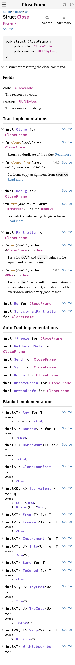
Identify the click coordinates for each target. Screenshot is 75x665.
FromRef (30, 522)
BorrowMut (32, 445)
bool (41, 250)
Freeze (22, 338)
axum (7, 12)
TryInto (37, 608)
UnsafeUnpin (26, 383)
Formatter (14, 209)
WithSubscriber (38, 646)
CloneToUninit (37, 466)
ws (26, 12)
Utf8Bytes (47, 51)
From (27, 514)
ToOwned (30, 570)
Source (8, 29)
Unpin (19, 375)
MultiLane (23, 639)
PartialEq (26, 232)
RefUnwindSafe (28, 346)
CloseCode (43, 46)
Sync (18, 367)
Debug (21, 191)
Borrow (29, 428)
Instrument (34, 538)
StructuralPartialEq (35, 311)
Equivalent (40, 488)
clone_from (21, 162)
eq (13, 245)
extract (18, 12)
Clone (21, 129)
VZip (33, 630)
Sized (38, 421)
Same (27, 562)
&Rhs (9, 275)
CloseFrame (34, 5)
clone (16, 142)
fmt (14, 204)
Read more (63, 154)
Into (33, 546)
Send (18, 359)
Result (47, 209)
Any (26, 412)
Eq (16, 303)
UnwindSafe (25, 390)
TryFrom (37, 586)
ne (13, 270)
